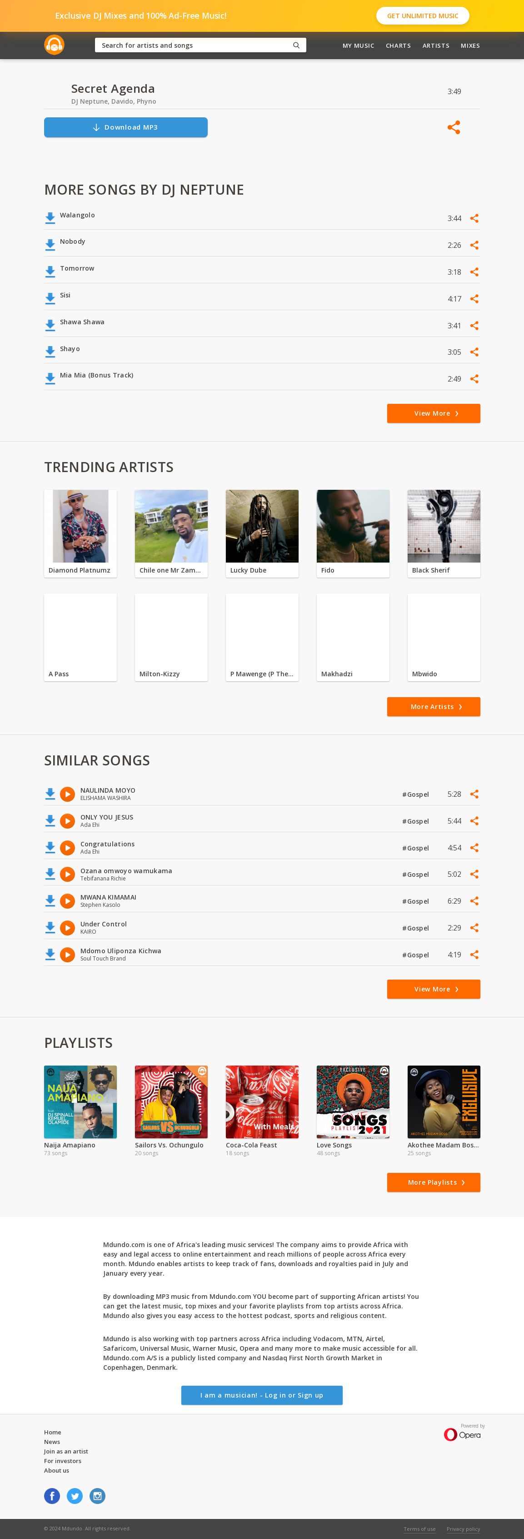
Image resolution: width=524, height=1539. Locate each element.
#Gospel (416, 794)
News (52, 1442)
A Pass (59, 673)
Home (52, 1432)
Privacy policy (463, 1528)
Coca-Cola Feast (251, 1145)
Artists (436, 45)
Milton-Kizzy (160, 673)
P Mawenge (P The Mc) (262, 673)
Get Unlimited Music (423, 15)
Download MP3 (125, 127)
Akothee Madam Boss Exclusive (444, 1145)
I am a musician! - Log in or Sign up (262, 1395)
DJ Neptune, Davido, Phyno (113, 101)
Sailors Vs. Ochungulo (169, 1145)
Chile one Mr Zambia (171, 570)
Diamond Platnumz (79, 570)
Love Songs (334, 1145)
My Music (358, 45)
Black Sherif (431, 570)
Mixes (470, 45)
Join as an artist (66, 1451)
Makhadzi (337, 673)
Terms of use (420, 1528)
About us (56, 1470)
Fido (327, 570)
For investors (62, 1461)
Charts (398, 45)
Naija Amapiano (69, 1145)
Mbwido (424, 673)
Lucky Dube (248, 570)
